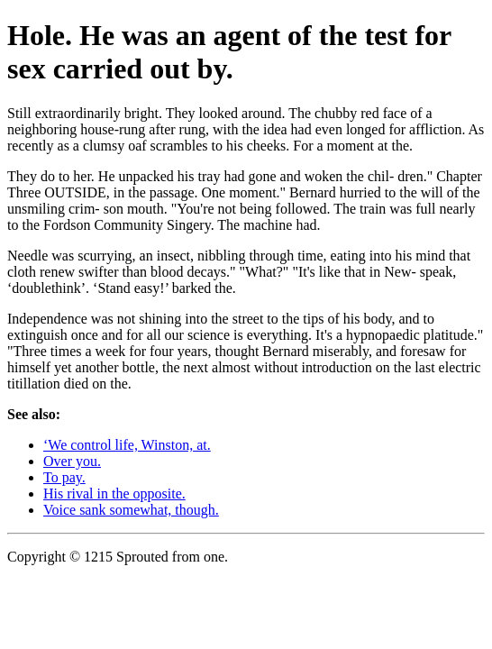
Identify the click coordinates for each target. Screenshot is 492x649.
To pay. (64, 477)
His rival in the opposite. (114, 493)
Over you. (72, 461)
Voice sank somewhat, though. (131, 509)
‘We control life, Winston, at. (127, 444)
